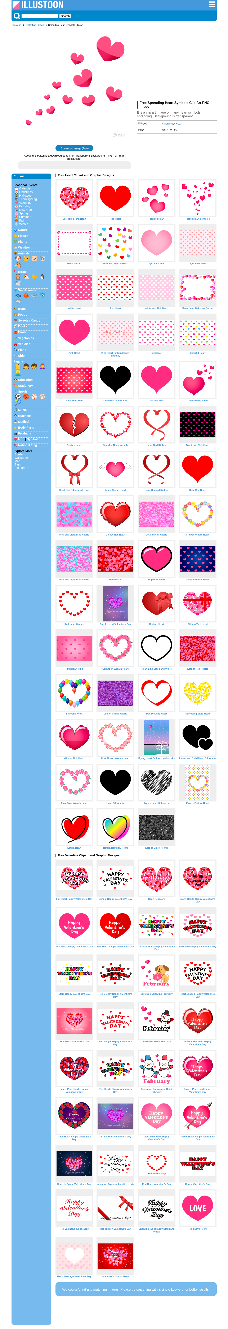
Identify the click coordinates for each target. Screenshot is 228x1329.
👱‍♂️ (18, 373)
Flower (23, 235)
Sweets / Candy (29, 320)
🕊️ (18, 283)
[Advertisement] (177, 64)
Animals (24, 253)
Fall (21, 220)
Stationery (25, 385)
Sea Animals (27, 290)
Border (19, 454)
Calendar (25, 188)
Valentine (31, 25)
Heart (41, 25)
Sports (23, 391)
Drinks (23, 326)
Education (25, 379)
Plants (22, 241)
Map (18, 461)
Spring (23, 213)
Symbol (32, 439)
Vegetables (26, 338)
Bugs (22, 308)
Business (25, 416)
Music (22, 410)
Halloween (26, 195)
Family (18, 361)
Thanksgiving (28, 199)
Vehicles (24, 344)
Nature (23, 230)
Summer (25, 217)
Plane (22, 349)
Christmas (26, 192)
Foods (22, 314)
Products (24, 433)
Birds (22, 272)
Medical (23, 421)
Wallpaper (21, 457)
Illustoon (17, 25)
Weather (24, 247)
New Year (25, 209)
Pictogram (21, 467)
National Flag (27, 445)
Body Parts (26, 427)
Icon (21, 439)
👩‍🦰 (42, 366)
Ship (21, 355)
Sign (18, 464)
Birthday (24, 206)
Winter (23, 224)
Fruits (22, 332)
